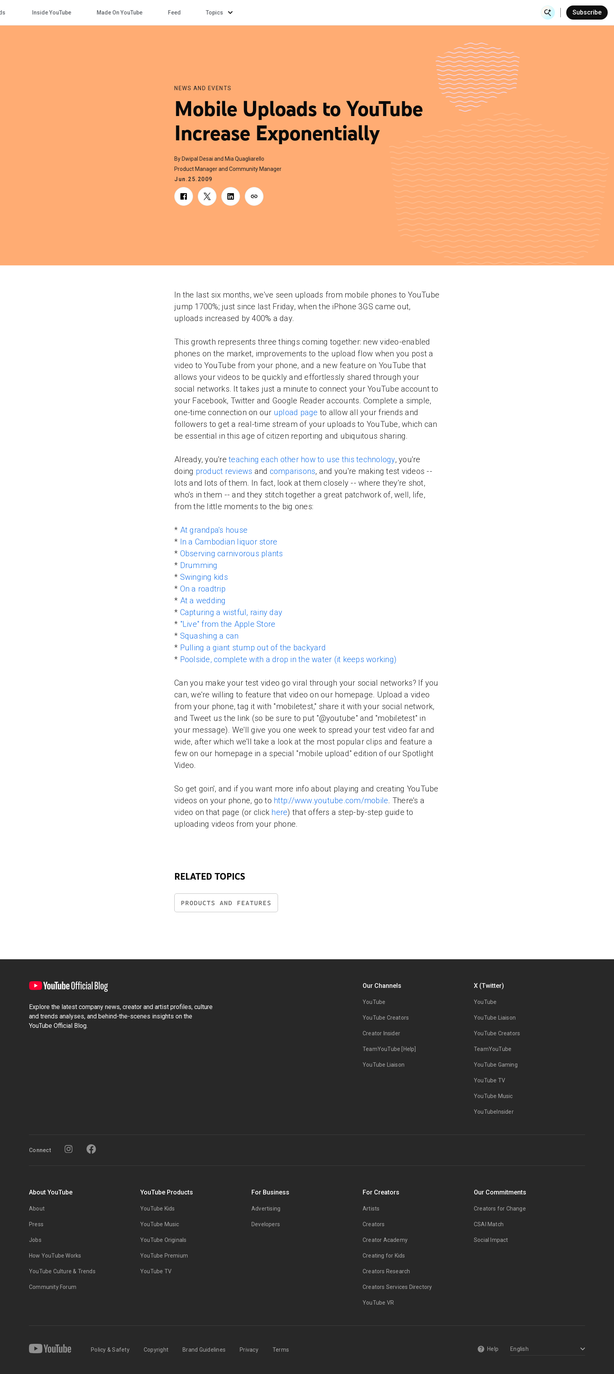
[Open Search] (548, 12)
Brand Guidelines (204, 1350)
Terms (281, 1350)
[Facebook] (91, 1149)
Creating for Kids (384, 1255)
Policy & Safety (110, 1350)
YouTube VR (378, 1303)
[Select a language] (546, 1349)
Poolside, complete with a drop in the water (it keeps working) (288, 659)
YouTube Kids (157, 1208)
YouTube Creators (386, 1018)
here (279, 812)
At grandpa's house (214, 530)
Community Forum (52, 1287)
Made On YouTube (412, 12)
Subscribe (586, 12)
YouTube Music (493, 1096)
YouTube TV (489, 1080)
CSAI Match (489, 1224)
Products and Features (226, 903)
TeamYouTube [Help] (389, 1049)
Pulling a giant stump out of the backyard (253, 647)
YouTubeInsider (494, 1112)
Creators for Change (500, 1208)
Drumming (199, 565)
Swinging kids (204, 577)
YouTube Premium (164, 1255)
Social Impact (491, 1240)
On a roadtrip (203, 589)
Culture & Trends (277, 12)
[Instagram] (68, 1149)
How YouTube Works (55, 1255)
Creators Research (386, 1271)
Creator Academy (385, 1240)
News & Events (117, 12)
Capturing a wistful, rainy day (231, 612)
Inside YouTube (344, 12)
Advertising (265, 1208)
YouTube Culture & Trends (62, 1271)
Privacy (249, 1350)
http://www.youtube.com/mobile (331, 800)
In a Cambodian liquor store (229, 541)
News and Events (203, 88)
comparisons (293, 471)
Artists (371, 1208)
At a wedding (203, 600)
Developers (265, 1224)
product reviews (224, 471)
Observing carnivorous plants (231, 553)
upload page (296, 412)
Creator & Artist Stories (199, 12)
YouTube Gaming (496, 1065)
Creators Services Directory (397, 1287)
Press (36, 1224)
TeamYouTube (492, 1049)
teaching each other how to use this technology (312, 459)
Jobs (35, 1240)
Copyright (156, 1350)
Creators (374, 1224)
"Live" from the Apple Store (228, 624)
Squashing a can (209, 636)
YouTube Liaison (384, 1065)
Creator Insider (381, 1033)
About (37, 1208)
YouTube (374, 1002)
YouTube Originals (163, 1240)
